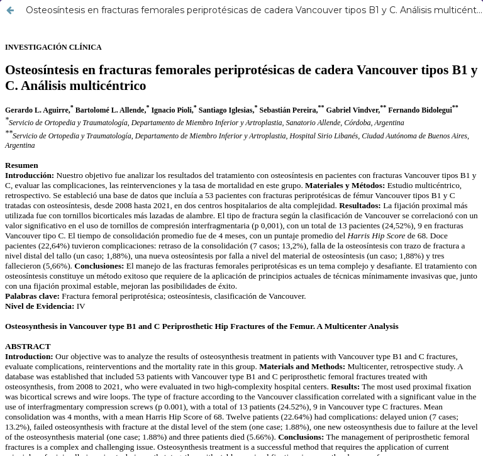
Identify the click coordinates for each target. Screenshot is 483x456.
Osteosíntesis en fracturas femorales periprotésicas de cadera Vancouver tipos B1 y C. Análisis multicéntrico (254, 10)
